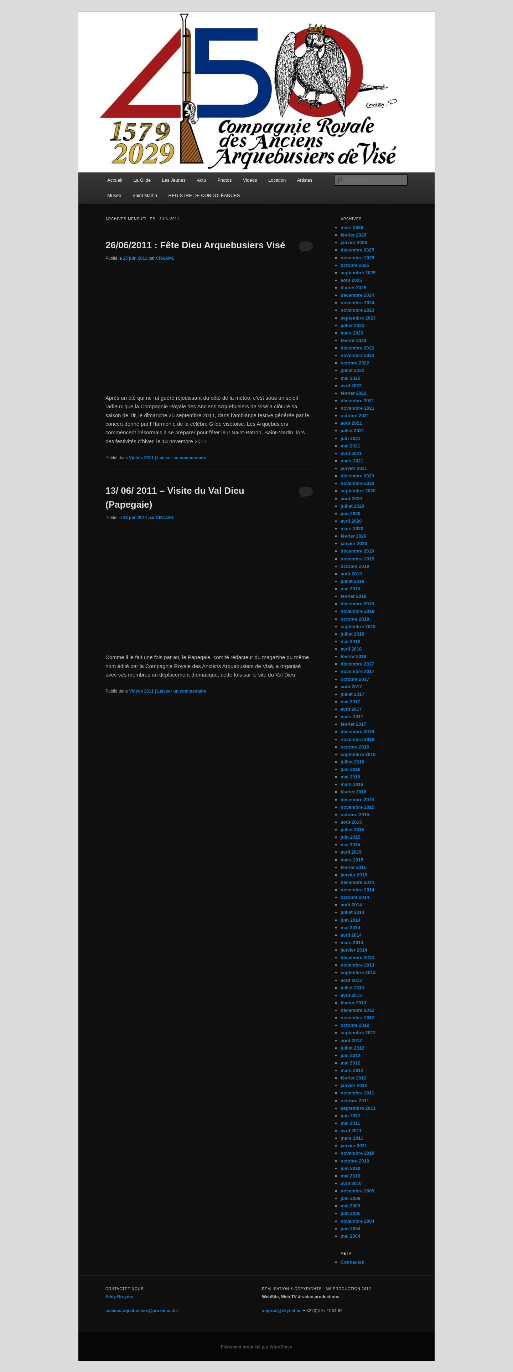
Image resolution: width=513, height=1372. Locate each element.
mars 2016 (352, 784)
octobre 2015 (355, 814)
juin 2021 (351, 438)
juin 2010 (351, 1168)
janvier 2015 (354, 874)
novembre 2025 (357, 257)
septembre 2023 (358, 318)
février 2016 (353, 791)
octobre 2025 (355, 265)
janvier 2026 (354, 242)
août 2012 (351, 1040)
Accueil (114, 180)
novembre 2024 (357, 302)
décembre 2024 (357, 295)
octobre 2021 (355, 415)
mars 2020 (352, 528)
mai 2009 (350, 1205)
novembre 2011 (357, 1093)
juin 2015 (351, 837)
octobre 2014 (355, 897)
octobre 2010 (355, 1161)
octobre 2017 (355, 679)
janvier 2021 (354, 468)
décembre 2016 (357, 731)
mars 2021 (352, 461)
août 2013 (351, 980)
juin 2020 (351, 513)
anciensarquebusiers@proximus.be (141, 1310)
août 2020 (351, 498)
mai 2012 (350, 1063)
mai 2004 (350, 1236)
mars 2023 (352, 333)
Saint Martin (145, 195)
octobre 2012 (355, 1025)
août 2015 (351, 822)
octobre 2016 (355, 747)
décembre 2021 (357, 400)
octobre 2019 (355, 566)
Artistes (304, 180)
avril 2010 (351, 1183)
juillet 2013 (352, 987)
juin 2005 (351, 1213)
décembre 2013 (357, 957)
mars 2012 (352, 1070)
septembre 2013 (358, 972)
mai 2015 (350, 844)
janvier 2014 (354, 950)
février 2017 (353, 724)
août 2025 (351, 280)
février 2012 (353, 1078)
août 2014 (351, 904)
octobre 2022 (355, 363)
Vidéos (250, 180)
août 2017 (351, 686)
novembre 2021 (357, 408)
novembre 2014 (357, 889)
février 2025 (353, 287)
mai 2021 (350, 446)
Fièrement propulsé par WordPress (256, 1347)
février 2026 (353, 235)
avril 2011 (351, 1130)
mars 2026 (352, 227)
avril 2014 (351, 935)
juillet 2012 (352, 1048)
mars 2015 (352, 860)
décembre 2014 (357, 882)
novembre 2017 (357, 671)
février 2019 (353, 596)
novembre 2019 (357, 558)
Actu (201, 180)
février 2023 (353, 340)
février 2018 (353, 656)
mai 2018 (350, 641)
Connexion (352, 1262)
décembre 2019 (357, 551)
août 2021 (351, 423)
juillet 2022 (352, 370)
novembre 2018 (357, 611)
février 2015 (353, 867)
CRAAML (165, 258)
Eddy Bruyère (119, 1296)
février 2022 (353, 393)
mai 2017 (350, 701)
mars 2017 (352, 716)
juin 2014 (351, 920)
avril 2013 (351, 995)
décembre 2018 (357, 603)
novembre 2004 (357, 1221)
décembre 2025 (357, 250)
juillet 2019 (352, 581)
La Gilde (142, 180)
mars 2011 (352, 1138)
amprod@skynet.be (281, 1310)
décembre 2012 (357, 1010)
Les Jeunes (174, 180)
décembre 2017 (357, 664)
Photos (224, 180)
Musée (114, 195)
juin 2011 (351, 1115)
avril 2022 (351, 385)
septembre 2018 (358, 626)
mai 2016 (350, 777)
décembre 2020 (357, 475)
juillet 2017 (352, 694)
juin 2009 (351, 1198)
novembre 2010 (357, 1153)
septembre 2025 (358, 272)
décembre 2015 (357, 799)
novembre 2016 (357, 739)
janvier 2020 (354, 543)
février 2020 (353, 536)
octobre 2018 (355, 619)
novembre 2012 (357, 1017)
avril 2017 (351, 709)
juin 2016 (351, 769)
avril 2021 (351, 453)
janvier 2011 (354, 1145)
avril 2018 (351, 649)
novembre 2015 (357, 807)
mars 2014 (352, 942)
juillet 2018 (352, 634)
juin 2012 (351, 1055)
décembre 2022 (357, 348)
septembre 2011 (358, 1108)
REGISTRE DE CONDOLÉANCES (204, 195)
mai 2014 (350, 927)
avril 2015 (351, 852)
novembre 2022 (357, 355)
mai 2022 (350, 378)
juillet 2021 (352, 430)
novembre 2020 (357, 483)
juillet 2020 (352, 506)
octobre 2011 (355, 1100)
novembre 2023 (357, 310)
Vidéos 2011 (141, 457)
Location (277, 180)
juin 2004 (351, 1228)
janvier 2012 (354, 1085)
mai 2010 (350, 1176)
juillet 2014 (352, 912)
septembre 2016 (358, 754)
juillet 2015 (352, 829)
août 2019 (351, 573)
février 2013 (353, 1002)
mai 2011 (350, 1123)
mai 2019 (350, 588)
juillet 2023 (352, 325)
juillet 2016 (352, 762)
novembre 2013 (357, 965)
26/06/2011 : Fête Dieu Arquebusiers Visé (195, 245)
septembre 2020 (358, 490)
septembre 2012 (358, 1032)
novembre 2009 (357, 1191)
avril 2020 (351, 521)
